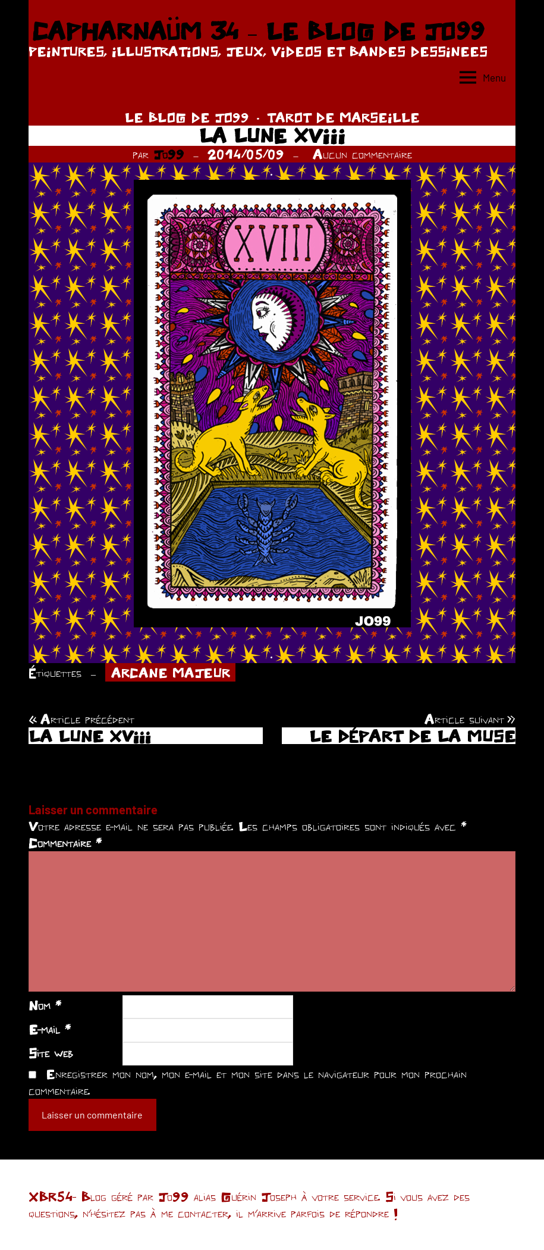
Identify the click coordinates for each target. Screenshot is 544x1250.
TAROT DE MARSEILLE (343, 117)
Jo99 (168, 154)
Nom (45, 1005)
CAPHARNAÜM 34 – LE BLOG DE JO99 (258, 30)
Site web (51, 1053)
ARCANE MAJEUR (170, 672)
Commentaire (65, 843)
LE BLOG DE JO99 (187, 117)
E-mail (50, 1029)
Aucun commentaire (362, 154)
